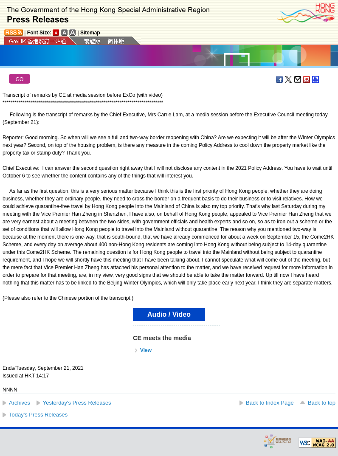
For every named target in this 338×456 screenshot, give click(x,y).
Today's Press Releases (38, 414)
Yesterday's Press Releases (77, 403)
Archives (19, 403)
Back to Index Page (270, 403)
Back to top (321, 403)
